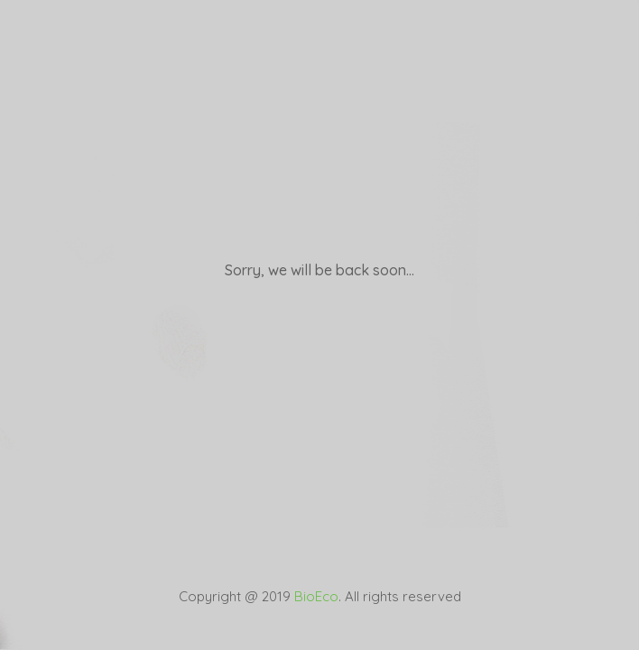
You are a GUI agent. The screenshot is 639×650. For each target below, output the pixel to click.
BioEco (316, 596)
